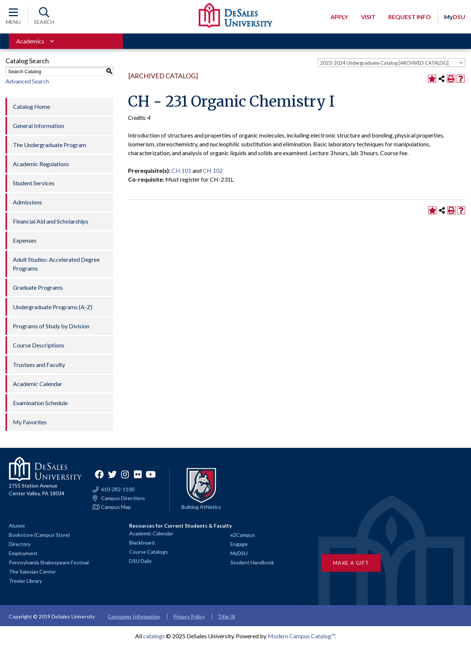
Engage (239, 544)
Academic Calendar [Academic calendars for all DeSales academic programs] (151, 533)
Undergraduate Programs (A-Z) (52, 306)
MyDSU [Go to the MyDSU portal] (239, 553)
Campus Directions (123, 498)
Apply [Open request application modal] (339, 16)
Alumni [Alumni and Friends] (17, 525)
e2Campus (242, 535)
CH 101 (181, 170)
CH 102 (213, 170)
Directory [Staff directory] (20, 544)
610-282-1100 (117, 489)
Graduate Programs (38, 287)
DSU (454, 16)
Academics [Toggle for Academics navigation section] (30, 41)
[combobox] (391, 62)
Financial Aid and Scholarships (50, 221)
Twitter (112, 474)
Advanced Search (27, 81)
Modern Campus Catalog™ (301, 635)
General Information (38, 125)
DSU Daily (140, 561)
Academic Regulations (41, 163)
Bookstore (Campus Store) (39, 535)
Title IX (226, 616)
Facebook (99, 474)
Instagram (125, 474)
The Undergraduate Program (49, 144)
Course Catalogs (148, 552)
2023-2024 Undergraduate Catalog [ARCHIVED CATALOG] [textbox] (384, 63)
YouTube (151, 474)
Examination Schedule (40, 402)
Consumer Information (134, 616)
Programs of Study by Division (51, 325)
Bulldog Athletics (201, 507)
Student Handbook (252, 562)
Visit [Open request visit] (368, 16)
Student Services (33, 182)
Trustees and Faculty (39, 364)
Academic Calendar (37, 383)
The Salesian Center (32, 571)
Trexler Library (25, 581)
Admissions (27, 202)
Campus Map (116, 507)
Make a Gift (351, 563)
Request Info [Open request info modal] (409, 16)
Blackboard (142, 542)
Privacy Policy (189, 616)
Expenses (24, 240)
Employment (23, 553)
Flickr (138, 474)
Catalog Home (31, 106)
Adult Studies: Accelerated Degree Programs (56, 264)
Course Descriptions (38, 345)
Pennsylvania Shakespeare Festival (49, 562)
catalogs (154, 635)
